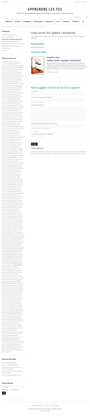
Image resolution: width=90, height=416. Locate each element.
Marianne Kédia (18, 237)
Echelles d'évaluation (15, 151)
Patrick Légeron (12, 272)
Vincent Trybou (8, 348)
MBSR (10, 252)
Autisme (15, 98)
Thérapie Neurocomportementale (9, 326)
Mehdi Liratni (14, 252)
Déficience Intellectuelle (11, 144)
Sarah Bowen (18, 302)
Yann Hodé (18, 349)
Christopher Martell (15, 126)
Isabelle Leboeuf (5, 194)
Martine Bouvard (13, 250)
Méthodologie (16, 254)
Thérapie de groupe (15, 322)
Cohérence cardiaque (6, 131)
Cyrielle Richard (11, 135)
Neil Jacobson (9, 263)
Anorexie (7, 87)
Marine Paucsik (5, 245)
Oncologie (4, 268)
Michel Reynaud (15, 255)
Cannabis (7, 112)
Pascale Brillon (18, 270)
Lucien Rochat (18, 228)
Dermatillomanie (11, 142)
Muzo (16, 259)
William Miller (19, 348)
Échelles (66, 21)
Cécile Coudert (12, 115)
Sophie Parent (11, 308)
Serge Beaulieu (12, 304)
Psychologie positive (18, 290)
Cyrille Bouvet (18, 135)
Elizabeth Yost (16, 153)
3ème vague (5, 61)
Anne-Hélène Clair (15, 83)
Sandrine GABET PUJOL (10, 302)
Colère (13, 131)
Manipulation (10, 234)
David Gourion (11, 139)
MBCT (7, 252)
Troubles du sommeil (14, 340)
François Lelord (17, 169)
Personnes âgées (9, 277)
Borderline (4, 108)
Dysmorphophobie (6, 151)
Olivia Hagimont (15, 266)
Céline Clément (5, 117)
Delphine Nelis (5, 140)
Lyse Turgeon (14, 230)
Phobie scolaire (13, 281)
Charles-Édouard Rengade (16, 119)
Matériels (4, 50)
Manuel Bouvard (17, 234)
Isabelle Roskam (5, 196)
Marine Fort (20, 243)
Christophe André (9, 124)
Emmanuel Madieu (14, 155)
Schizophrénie (5, 304)
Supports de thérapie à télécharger (11, 45)
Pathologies (39, 21)
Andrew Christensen (9, 78)
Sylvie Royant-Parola (17, 317)
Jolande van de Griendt (7, 218)
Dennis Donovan (12, 140)
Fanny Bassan (10, 164)
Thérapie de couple (6, 322)
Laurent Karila (8, 225)
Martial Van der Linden (11, 248)
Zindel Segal (7, 351)
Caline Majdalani (10, 110)
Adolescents (19, 67)
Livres (58, 21)
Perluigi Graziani (12, 275)
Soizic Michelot (18, 304)
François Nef (4, 171)
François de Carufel (9, 169)
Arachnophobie (11, 90)
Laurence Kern (15, 223)
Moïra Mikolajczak (6, 259)
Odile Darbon (9, 266)
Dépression (15, 146)
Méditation (9, 254)
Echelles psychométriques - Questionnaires (13, 43)
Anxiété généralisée (17, 89)
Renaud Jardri (14, 295)
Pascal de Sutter (11, 270)
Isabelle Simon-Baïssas (14, 196)
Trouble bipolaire (65, 60)
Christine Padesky (12, 122)
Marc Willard (8, 236)
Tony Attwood (14, 329)
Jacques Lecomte (10, 198)
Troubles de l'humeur (75, 60)
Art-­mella (16, 92)
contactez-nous (82, 153)
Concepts (9, 21)
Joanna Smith (19, 214)
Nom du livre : (35, 91)
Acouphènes (16, 65)
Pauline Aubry (15, 274)
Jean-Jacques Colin (14, 203)
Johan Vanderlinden (12, 216)
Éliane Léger (9, 162)
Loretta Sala (4, 227)
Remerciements (55, 405)
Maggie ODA (4, 234)
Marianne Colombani (9, 237)
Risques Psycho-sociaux (17, 297)
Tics (20, 328)
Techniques (27, 21)
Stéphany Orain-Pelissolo (16, 312)
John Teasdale (19, 216)
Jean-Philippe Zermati (10, 209)
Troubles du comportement (15, 337)
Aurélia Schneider (17, 94)
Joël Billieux (4, 216)
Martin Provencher (6, 250)
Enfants (13, 157)
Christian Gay (14, 121)
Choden (9, 121)
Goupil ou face (53, 57)
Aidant (3, 70)
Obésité (3, 266)
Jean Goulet (17, 202)
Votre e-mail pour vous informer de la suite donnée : (44, 123)
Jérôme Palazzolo (12, 214)
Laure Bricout (9, 223)
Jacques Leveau (17, 198)
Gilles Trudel (4, 180)
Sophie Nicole (5, 308)
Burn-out (4, 110)
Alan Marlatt (8, 72)
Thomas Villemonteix (14, 328)
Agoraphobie (20, 69)
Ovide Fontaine (10, 268)
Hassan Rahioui (16, 186)
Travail (11, 331)
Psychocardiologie (9, 290)
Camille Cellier (17, 110)
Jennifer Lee (14, 212)
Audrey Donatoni (9, 94)
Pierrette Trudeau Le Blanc (7, 288)
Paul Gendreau (19, 272)
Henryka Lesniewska (11, 189)
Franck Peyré (16, 168)
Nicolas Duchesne (16, 263)
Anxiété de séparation (6, 88)
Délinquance (19, 144)
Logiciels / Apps (6, 48)
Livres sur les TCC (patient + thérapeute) (53, 33)
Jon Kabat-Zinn (15, 218)
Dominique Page (19, 148)
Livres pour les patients (8, 37)
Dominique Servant (6, 149)
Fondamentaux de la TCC (12, 166)
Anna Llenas (11, 79)
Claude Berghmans (16, 128)
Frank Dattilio (9, 173)
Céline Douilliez (12, 117)
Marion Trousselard (13, 245)
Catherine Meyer (18, 114)
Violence (14, 348)
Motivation (12, 259)
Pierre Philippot (5, 286)
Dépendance (9, 146)
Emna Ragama (7, 157)
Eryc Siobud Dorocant (10, 159)
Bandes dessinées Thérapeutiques (10, 41)
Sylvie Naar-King (9, 317)
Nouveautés (18, 265)
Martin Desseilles (19, 248)
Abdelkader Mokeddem (12, 63)
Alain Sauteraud (15, 70)
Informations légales (36, 405)
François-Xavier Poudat (12, 171)
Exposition (4, 162)
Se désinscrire (15, 389)
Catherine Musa (5, 115)
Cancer (3, 112)
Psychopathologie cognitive (8, 292)
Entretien (19, 157)
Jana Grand (20, 200)
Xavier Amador (12, 349)
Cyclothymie (50, 60)
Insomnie (8, 193)
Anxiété (19, 87)
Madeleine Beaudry (11, 232)
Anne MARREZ (15, 81)
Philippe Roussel (5, 281)
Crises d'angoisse (15, 133)
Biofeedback (21, 106)
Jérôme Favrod (5, 214)
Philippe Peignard (18, 279)
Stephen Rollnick (18, 308)
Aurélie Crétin (5, 96)
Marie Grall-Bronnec (14, 239)
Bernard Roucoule (6, 105)
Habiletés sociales (16, 182)
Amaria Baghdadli (17, 76)
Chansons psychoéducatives (9, 362)
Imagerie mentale (11, 191)
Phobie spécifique (11, 283)
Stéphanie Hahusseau (6, 312)
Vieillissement (17, 346)
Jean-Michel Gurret (14, 207)
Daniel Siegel (11, 137)
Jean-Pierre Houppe (11, 211)
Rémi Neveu (9, 297)
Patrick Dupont (5, 272)
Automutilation (11, 99)
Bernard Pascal (8, 103)
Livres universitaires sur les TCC (10, 34)
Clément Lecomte (15, 130)
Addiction (12, 67)
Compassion (17, 131)
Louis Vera (21, 227)
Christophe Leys (17, 124)
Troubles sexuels (12, 342)
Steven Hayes (4, 310)
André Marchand (17, 78)
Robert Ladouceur (6, 299)
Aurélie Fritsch (19, 96)
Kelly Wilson (11, 221)
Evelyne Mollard (16, 160)
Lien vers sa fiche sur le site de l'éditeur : (41, 97)
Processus (49, 21)
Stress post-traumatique (11, 313)
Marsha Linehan (16, 246)
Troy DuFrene (19, 342)
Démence (4, 146)
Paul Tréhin (10, 274)
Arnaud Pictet (18, 90)
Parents (15, 268)
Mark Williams (9, 246)
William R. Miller (5, 349)
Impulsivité (18, 191)
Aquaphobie (4, 90)
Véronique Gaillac (9, 346)
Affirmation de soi (6, 69)
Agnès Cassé (14, 69)
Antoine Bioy (13, 87)
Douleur (21, 149)
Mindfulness (8, 258)
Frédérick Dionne (17, 175)
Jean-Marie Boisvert (18, 205)
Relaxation (8, 295)
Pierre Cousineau (13, 285)
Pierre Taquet (12, 286)
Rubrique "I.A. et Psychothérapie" (10, 364)
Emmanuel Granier (6, 155)
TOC (9, 330)
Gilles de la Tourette (18, 178)
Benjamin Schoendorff (15, 101)
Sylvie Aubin (17, 315)
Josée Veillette (16, 220)
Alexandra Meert (17, 72)
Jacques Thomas (5, 200)
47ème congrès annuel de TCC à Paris (11, 375)
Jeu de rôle (19, 212)
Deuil (17, 142)
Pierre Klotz (20, 285)
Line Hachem (14, 225)
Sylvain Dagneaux (10, 315)
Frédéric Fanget (9, 175)
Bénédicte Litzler (14, 106)
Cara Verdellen (13, 112)
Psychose (16, 292)
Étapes (18, 21)
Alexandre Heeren (6, 74)
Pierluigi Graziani (19, 283)
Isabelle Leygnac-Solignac (15, 194)
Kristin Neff (16, 221)
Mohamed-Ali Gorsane (17, 257)
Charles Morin (8, 119)
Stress (3, 313)
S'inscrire (77, 1)
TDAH (18, 319)
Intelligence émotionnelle (17, 193)
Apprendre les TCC (45, 9)
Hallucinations (14, 184)
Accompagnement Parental (7, 65)
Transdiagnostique (6, 331)
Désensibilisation (5, 148)
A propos (46, 405)
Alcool (12, 72)
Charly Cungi (4, 121)
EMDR (20, 153)
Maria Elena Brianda (16, 236)
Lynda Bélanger (7, 230)
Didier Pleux (12, 148)
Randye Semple (9, 294)
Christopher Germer (6, 126)
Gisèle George (17, 180)
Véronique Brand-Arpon (11, 344)
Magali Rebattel (19, 232)
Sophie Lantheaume (12, 306)
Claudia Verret (8, 130)
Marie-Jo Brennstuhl (13, 243)
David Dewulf (5, 139)
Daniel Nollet (5, 137)
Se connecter (83, 1)
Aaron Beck (11, 61)
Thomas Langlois (5, 328)
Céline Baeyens (19, 115)
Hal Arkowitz (7, 184)
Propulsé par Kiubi (45, 410)
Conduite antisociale (6, 133)
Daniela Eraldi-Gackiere (19, 137)
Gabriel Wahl (4, 176)
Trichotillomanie (17, 331)
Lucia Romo (4, 228)
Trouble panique (18, 333)
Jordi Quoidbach (9, 220)
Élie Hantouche (16, 162)
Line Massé (19, 225)
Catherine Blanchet (10, 114)
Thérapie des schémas (7, 324)
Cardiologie (19, 112)
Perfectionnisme (5, 275)
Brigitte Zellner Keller (17, 108)
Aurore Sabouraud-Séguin (7, 97)
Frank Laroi (14, 173)
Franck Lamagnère (10, 168)
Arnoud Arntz (5, 92)
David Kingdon (18, 139)
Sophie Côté (4, 306)
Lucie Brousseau (10, 228)
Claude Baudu (9, 128)
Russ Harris (14, 301)
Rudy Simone (8, 301)
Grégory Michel (8, 182)
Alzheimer (11, 76)
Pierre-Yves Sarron (19, 286)
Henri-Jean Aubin (10, 187)
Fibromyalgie (16, 164)
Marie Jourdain (9, 241)
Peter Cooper (16, 277)
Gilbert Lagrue (10, 178)
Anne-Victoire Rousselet (14, 85)
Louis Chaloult (15, 227)
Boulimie (10, 108)
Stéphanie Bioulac (19, 310)
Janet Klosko (4, 202)
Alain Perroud (8, 70)
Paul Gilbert (4, 274)
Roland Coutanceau (14, 299)
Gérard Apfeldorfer (12, 176)
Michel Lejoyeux (8, 255)
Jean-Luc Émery (10, 205)
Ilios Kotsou (4, 191)
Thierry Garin (19, 326)
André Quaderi (5, 79)
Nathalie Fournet (9, 261)
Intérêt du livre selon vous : (38, 105)
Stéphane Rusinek (11, 310)
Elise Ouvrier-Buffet (8, 153)
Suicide (19, 313)
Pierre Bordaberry (6, 285)
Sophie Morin (19, 306)
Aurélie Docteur (11, 96)
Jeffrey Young (8, 212)
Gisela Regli (10, 180)
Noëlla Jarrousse (9, 265)
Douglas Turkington (15, 149)
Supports (75, 21)
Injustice (4, 193)
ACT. (19, 63)
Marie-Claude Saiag (17, 241)
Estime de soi (9, 160)
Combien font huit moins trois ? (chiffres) (42, 134)
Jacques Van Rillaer (13, 200)
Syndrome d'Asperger (6, 319)
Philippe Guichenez (10, 279)
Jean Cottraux (11, 202)
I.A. (83, 21)
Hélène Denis (19, 189)
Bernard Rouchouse (16, 103)
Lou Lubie (57, 60)
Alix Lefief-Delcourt (14, 74)
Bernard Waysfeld (14, 105)
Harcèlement (9, 186)
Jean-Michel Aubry (6, 207)
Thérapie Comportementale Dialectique (14, 320)
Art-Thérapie (10, 92)
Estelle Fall (17, 159)
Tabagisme (14, 319)
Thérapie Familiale (18, 324)
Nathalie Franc (17, 261)
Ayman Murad (17, 99)
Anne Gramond (8, 81)
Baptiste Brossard (6, 101)
